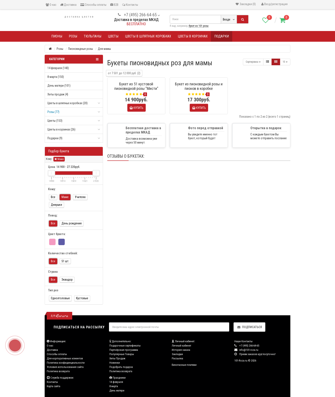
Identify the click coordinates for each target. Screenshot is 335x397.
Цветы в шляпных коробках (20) (67, 103)
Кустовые (82, 298)
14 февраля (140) (58, 68)
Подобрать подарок (121, 367)
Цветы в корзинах (193, 36)
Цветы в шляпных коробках (148, 36)
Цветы (113, 36)
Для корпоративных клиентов (65, 358)
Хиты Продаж (117, 358)
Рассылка (177, 358)
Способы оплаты (93, 4)
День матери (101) (59, 85)
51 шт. (65, 261)
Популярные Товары (121, 354)
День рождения (72, 223)
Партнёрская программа (123, 349)
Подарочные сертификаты (125, 345)
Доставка (68, 4)
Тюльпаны (92, 36)
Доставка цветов (79, 17)
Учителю (80, 197)
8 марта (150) (55, 77)
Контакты (130, 4)
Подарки (221, 36)
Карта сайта (53, 386)
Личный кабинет (181, 345)
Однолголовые (60, 298)
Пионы (56, 36)
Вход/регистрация (274, 4)
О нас (51, 4)
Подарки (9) (54, 138)
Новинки (114, 362)
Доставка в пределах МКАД (136, 19)
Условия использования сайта (65, 367)
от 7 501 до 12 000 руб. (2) (124, 73)
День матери (116, 390)
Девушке (56, 204)
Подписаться (249, 327)
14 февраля (116, 382)
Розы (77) (53, 112)
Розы (73, 36)
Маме (59, 159)
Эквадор (67, 279)
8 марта (113, 386)
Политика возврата (58, 371)
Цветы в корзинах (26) (61, 129)
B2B (114, 4)
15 (285, 61)
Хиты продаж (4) (57, 94)
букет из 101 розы (199, 25)
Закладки (177, 354)
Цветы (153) (54, 120)
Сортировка (253, 61)
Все (53, 197)
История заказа (181, 349)
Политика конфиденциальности (66, 362)
